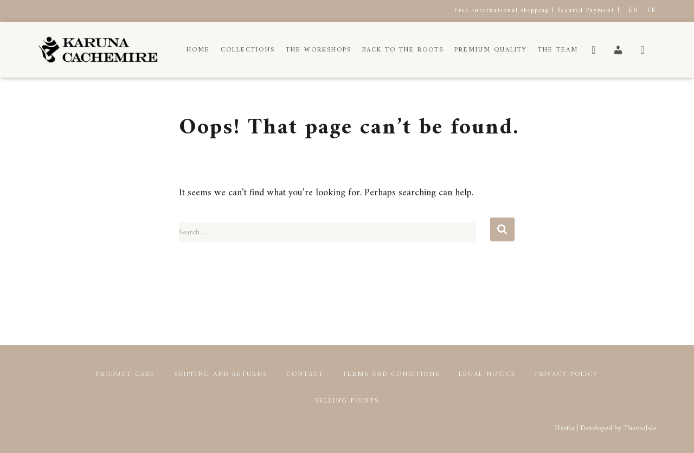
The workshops (318, 50)
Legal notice (487, 374)
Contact (305, 374)
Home (198, 50)
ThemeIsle (640, 428)
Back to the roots (403, 50)
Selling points (347, 401)
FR (651, 10)
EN (634, 10)
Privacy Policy (566, 374)
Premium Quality (490, 50)
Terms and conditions (391, 374)
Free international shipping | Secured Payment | (537, 10)
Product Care (125, 374)
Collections (248, 50)
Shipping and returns (220, 374)
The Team (558, 50)
